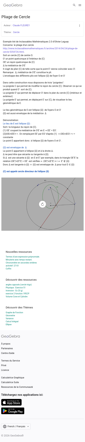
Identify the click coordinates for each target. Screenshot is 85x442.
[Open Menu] (80, 5)
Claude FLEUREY (21, 25)
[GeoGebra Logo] (12, 5)
